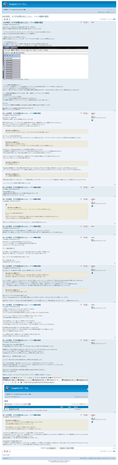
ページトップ (114, 110)
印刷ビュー (109, 9)
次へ (114, 448)
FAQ (100, 12)
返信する (6, 19)
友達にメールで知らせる (111, 9)
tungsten (15, 108)
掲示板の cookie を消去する (95, 458)
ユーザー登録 (106, 12)
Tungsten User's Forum (17, 9)
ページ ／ (109, 19)
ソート (61, 448)
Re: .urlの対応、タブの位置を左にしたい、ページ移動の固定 (22, 113)
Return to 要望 (6, 454)
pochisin (7, 342)
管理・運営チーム (84, 458)
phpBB (54, 460)
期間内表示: (48, 448)
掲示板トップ (7, 9)
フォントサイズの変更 (114, 9)
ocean (66, 461)
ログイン (113, 12)
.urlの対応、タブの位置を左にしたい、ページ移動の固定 (25, 16)
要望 (25, 9)
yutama (6, 239)
